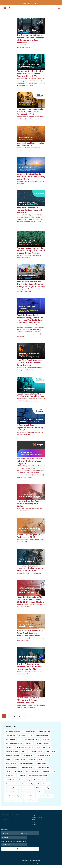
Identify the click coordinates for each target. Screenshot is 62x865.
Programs (34, 815)
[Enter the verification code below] (14, 844)
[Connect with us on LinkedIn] (31, 4)
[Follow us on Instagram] (38, 4)
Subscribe (20, 849)
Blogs (33, 822)
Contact (34, 824)
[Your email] (14, 837)
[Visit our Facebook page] (28, 4)
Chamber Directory (37, 817)
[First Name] (10, 833)
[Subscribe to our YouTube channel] (35, 4)
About (33, 819)
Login (24, 4)
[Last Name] (29, 833)
